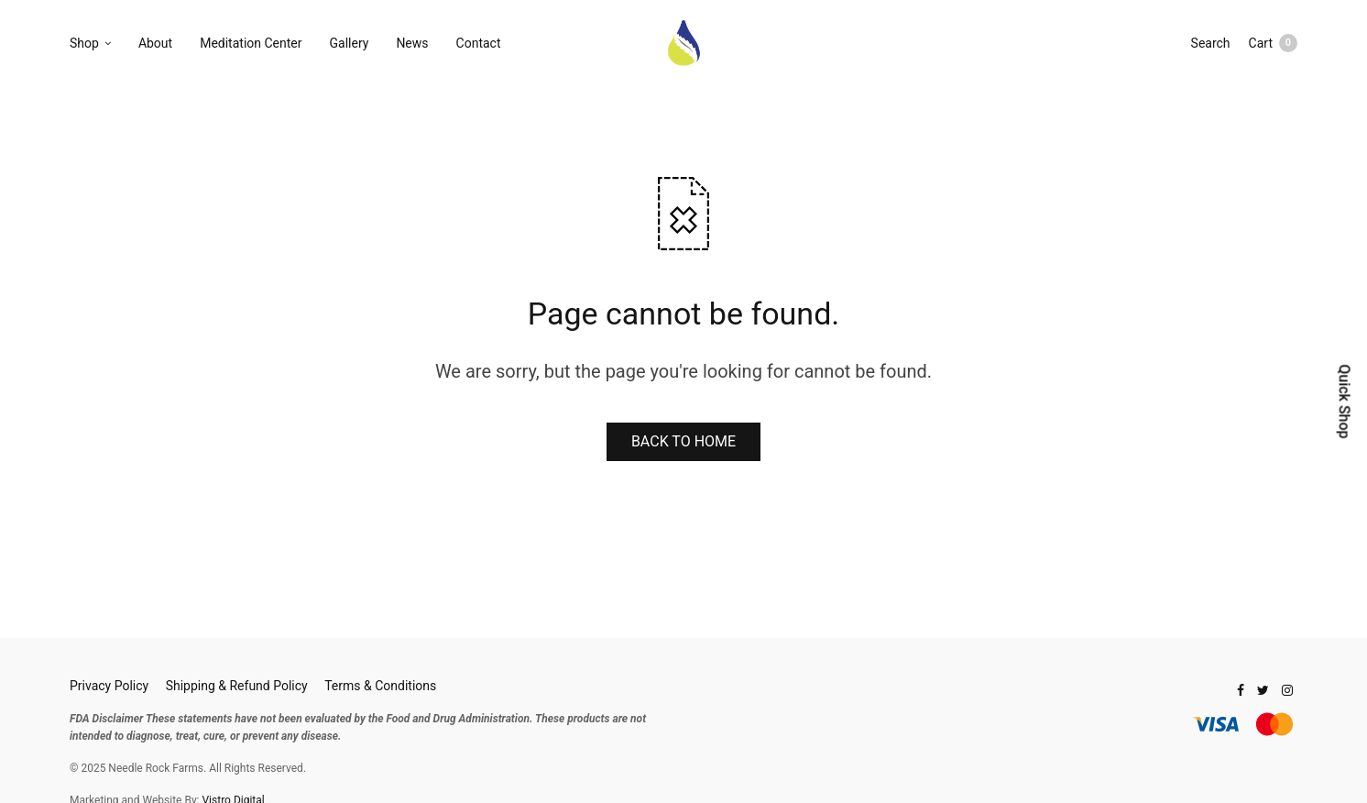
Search (1210, 43)
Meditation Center (250, 43)
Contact (478, 43)
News (412, 43)
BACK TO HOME (683, 441)
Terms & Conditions (380, 685)
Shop (84, 43)
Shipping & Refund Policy (237, 685)
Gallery (349, 43)
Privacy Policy (109, 685)
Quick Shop (1343, 401)
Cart (1273, 43)
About (155, 43)
